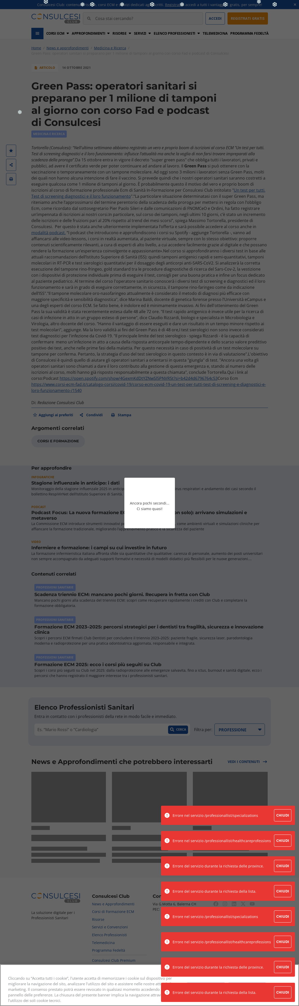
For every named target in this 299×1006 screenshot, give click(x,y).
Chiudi (282, 815)
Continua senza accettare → (276, 977)
